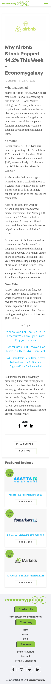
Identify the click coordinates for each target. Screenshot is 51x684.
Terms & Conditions (25, 661)
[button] (26, 444)
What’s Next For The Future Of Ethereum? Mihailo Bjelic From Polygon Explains (25, 336)
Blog (25, 638)
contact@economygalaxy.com (25, 616)
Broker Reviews (25, 651)
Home (25, 629)
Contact (25, 656)
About (25, 634)
